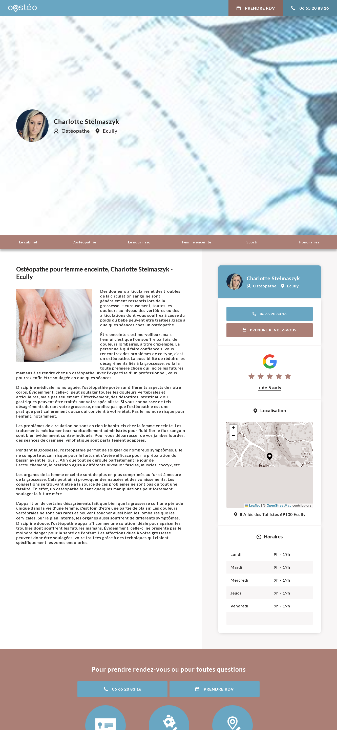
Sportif (252, 242)
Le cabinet (28, 242)
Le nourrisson (140, 242)
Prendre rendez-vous (270, 330)
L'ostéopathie (84, 242)
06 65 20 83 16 (310, 8)
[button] (269, 456)
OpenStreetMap (279, 505)
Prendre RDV (256, 8)
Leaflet (252, 505)
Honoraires (309, 242)
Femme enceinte (196, 242)
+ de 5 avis (269, 387)
